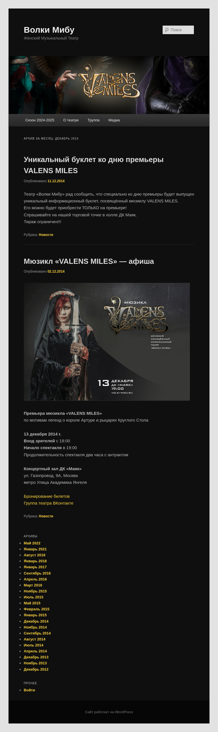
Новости (46, 235)
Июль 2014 (33, 645)
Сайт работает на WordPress (109, 712)
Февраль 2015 (36, 609)
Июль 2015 (33, 597)
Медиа (114, 120)
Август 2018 (34, 555)
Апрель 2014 (35, 651)
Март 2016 (33, 585)
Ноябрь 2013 (35, 663)
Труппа (93, 120)
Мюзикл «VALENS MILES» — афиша (89, 261)
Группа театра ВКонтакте (49, 503)
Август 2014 (34, 639)
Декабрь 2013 (36, 657)
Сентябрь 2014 (37, 633)
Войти (29, 690)
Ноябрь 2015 (35, 591)
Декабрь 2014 (36, 621)
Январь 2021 (35, 549)
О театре (71, 120)
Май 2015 (32, 603)
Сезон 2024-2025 (39, 120)
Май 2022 (32, 543)
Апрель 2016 (35, 579)
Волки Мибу (49, 29)
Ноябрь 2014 (35, 627)
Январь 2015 (35, 615)
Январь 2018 (35, 561)
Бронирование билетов (47, 496)
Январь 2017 (35, 567)
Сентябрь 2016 (37, 573)
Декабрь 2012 (36, 669)
